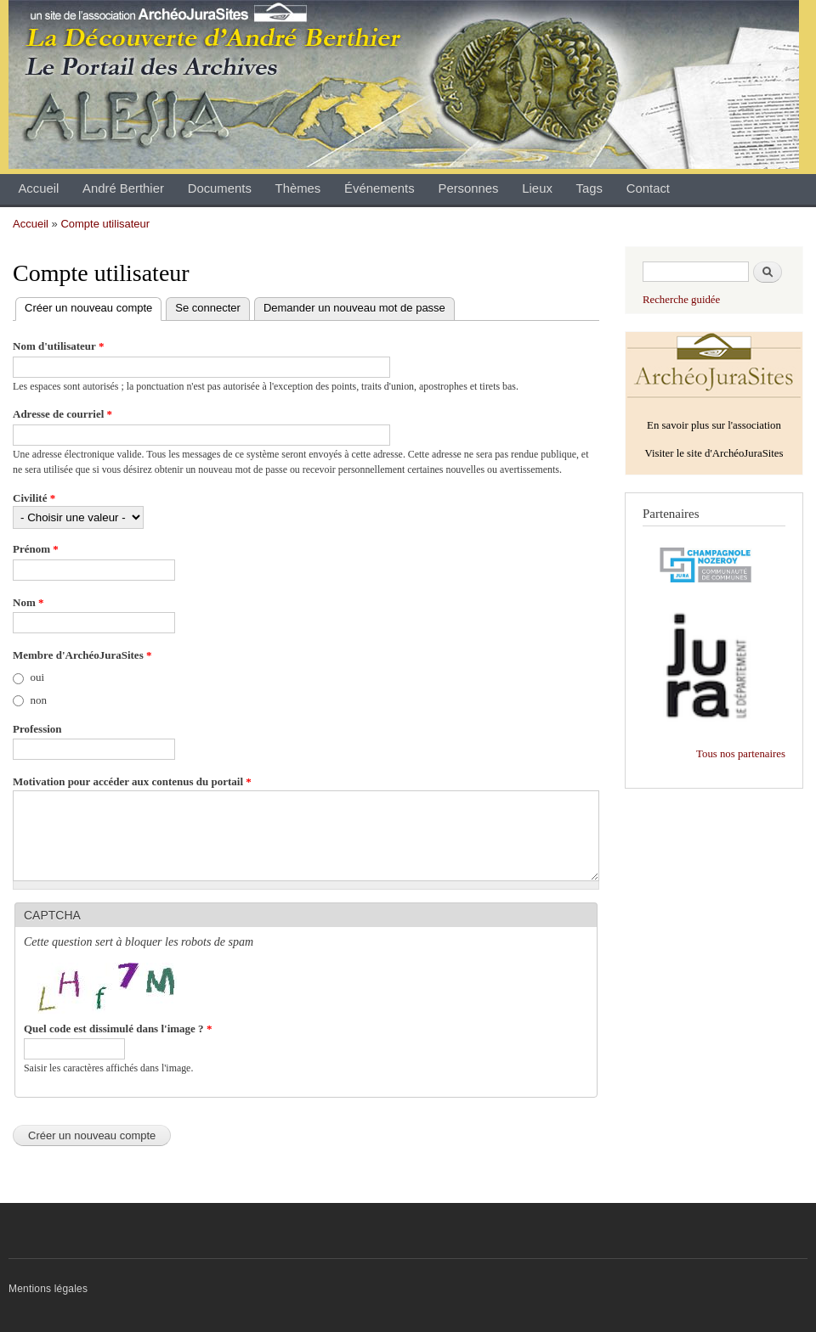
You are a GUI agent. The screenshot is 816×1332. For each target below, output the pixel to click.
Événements (379, 188)
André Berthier (123, 188)
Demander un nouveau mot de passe (354, 307)
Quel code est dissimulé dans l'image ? (118, 1028)
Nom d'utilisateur (58, 346)
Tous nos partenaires (740, 754)
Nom (28, 602)
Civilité (34, 498)
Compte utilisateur (105, 223)
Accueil (38, 188)
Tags (589, 188)
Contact (648, 188)
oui (38, 677)
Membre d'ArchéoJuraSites (82, 655)
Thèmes (298, 188)
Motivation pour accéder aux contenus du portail (132, 781)
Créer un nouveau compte (93, 308)
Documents (220, 188)
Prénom (36, 548)
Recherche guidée (681, 300)
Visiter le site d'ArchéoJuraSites (713, 453)
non (39, 700)
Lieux (537, 188)
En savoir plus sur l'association (714, 425)
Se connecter (208, 307)
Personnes (468, 188)
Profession (37, 728)
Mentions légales (48, 1289)
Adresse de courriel (62, 413)
